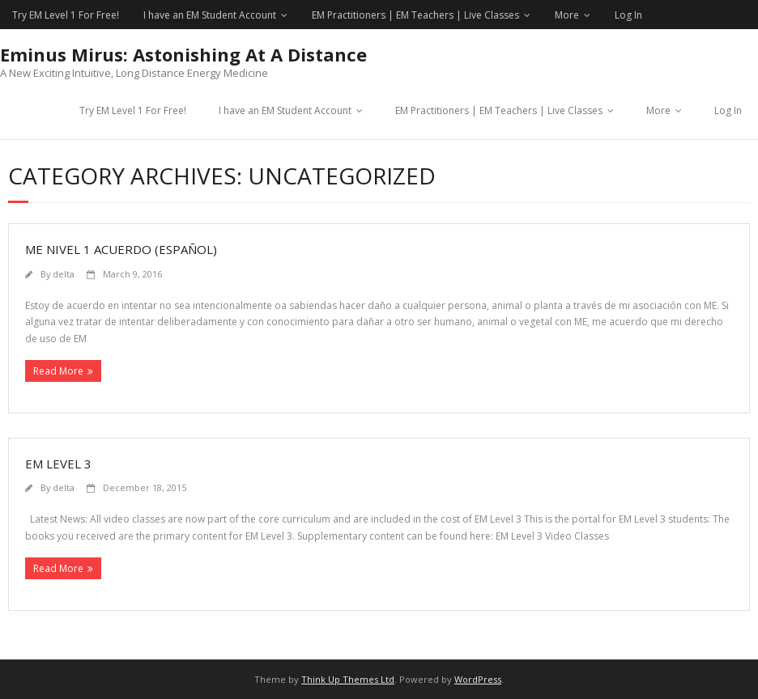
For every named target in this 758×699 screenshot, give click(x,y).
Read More (58, 371)
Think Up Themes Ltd (347, 679)
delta (64, 274)
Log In (628, 15)
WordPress (477, 679)
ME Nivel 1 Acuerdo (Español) (121, 249)
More (567, 15)
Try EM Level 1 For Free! (65, 15)
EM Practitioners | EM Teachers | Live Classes (415, 15)
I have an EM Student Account (209, 15)
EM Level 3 (58, 463)
